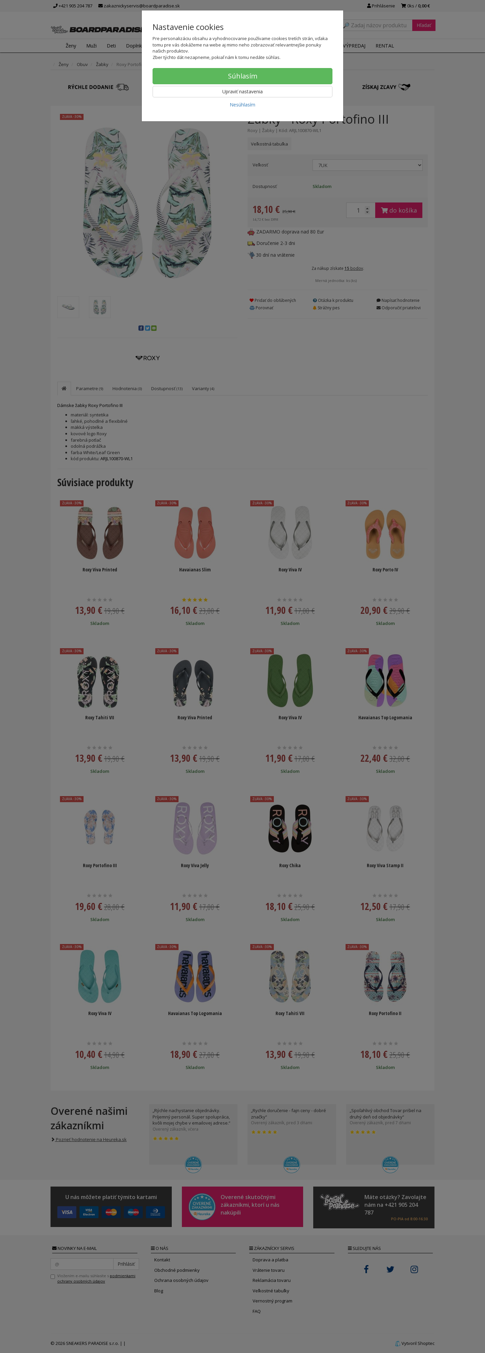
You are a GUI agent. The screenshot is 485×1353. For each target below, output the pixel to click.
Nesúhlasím (242, 104)
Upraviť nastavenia (242, 91)
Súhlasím (242, 76)
